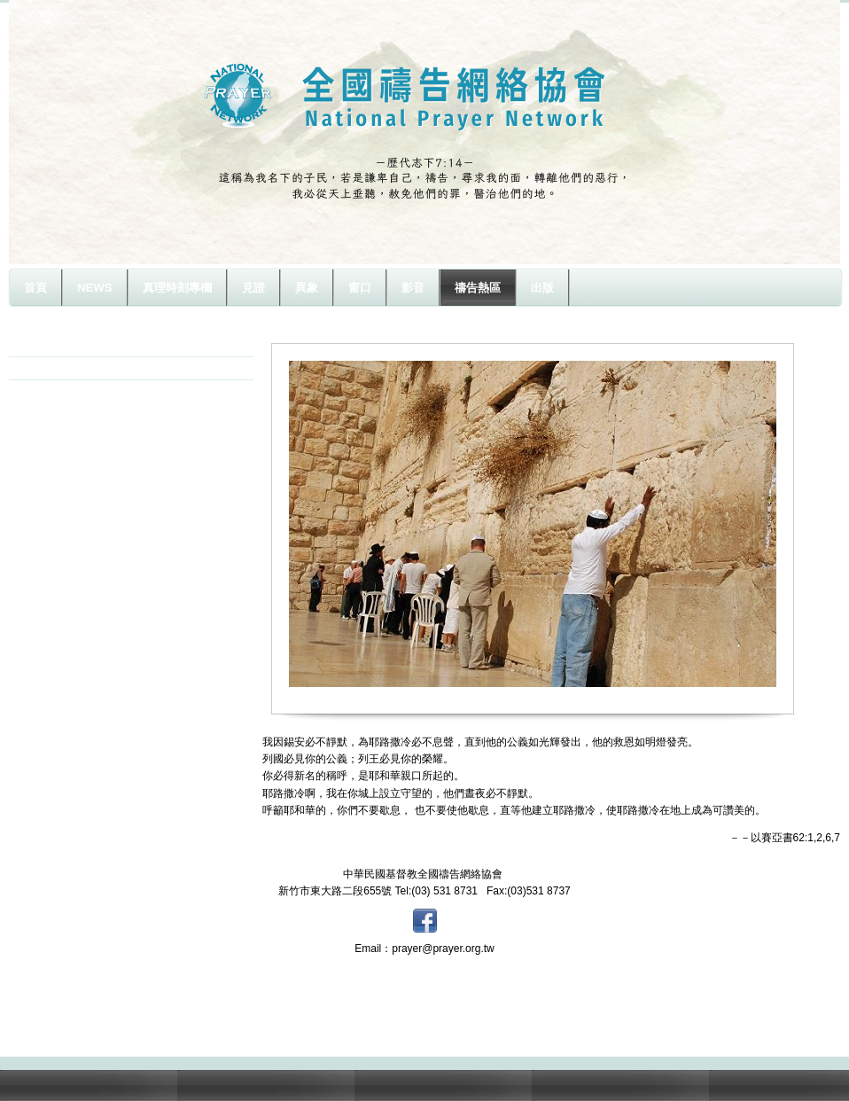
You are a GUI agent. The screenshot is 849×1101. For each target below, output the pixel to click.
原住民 (46, 345)
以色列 (46, 368)
